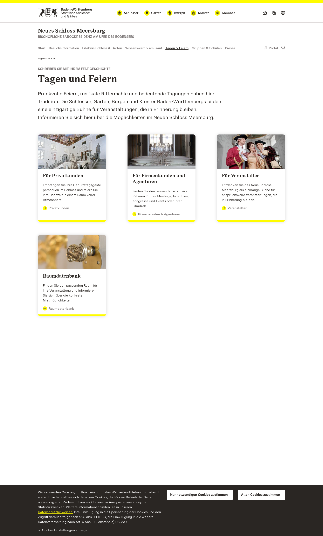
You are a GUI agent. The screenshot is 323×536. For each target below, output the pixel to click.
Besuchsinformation (64, 48)
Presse (230, 48)
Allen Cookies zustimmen (260, 495)
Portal (271, 48)
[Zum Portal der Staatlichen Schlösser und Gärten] (65, 13)
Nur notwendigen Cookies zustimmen (199, 495)
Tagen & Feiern (176, 48)
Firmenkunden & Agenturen (156, 214)
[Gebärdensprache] (274, 13)
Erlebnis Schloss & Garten (102, 48)
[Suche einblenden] (283, 48)
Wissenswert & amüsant (143, 48)
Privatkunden (56, 208)
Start (42, 48)
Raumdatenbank (58, 308)
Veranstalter (234, 208)
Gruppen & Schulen (207, 48)
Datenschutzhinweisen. (55, 512)
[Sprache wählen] (283, 13)
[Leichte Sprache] (264, 13)
